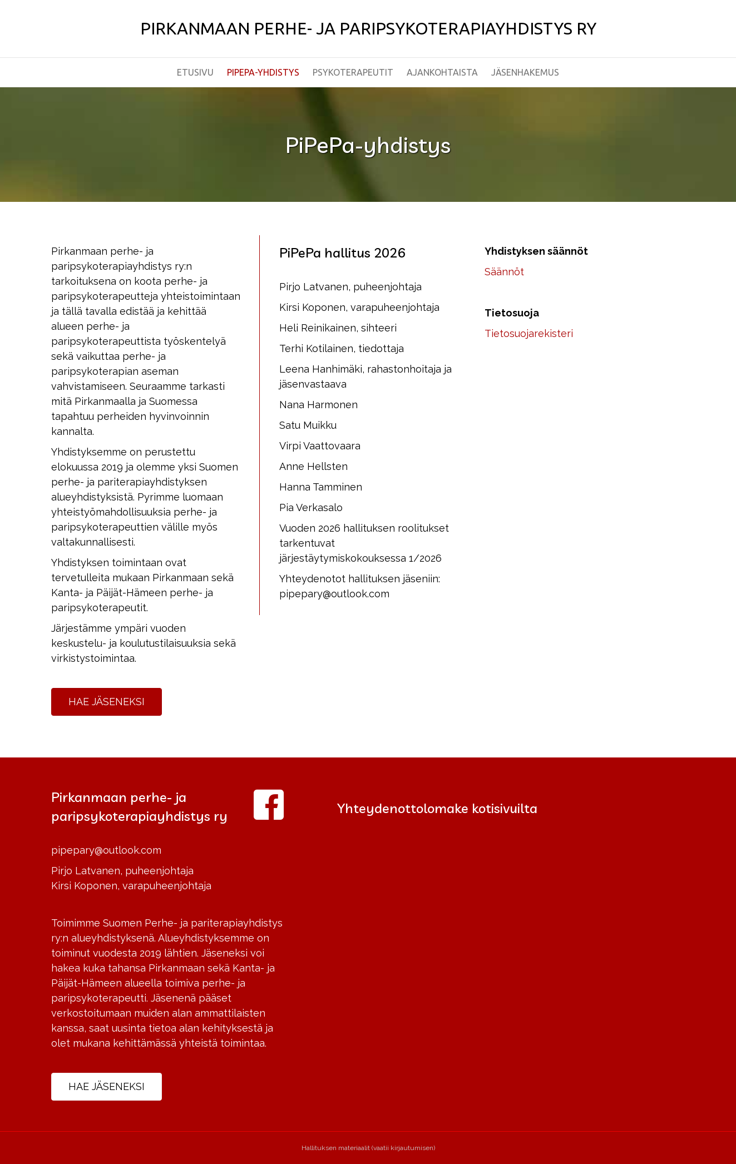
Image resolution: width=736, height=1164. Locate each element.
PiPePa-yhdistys (263, 72)
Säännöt (504, 272)
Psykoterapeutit (353, 72)
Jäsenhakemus (525, 72)
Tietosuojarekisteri (529, 333)
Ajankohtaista (442, 72)
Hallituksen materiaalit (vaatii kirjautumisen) (368, 1148)
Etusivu (195, 72)
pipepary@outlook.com (106, 850)
